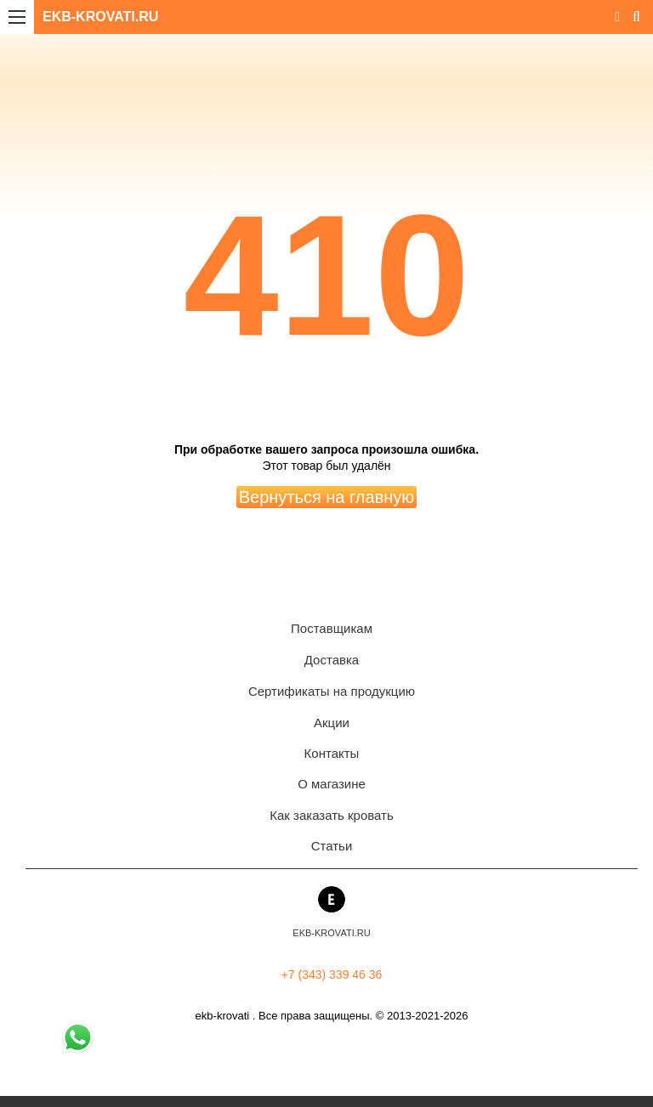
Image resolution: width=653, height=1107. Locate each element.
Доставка (331, 659)
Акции (331, 722)
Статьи (332, 846)
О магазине (332, 784)
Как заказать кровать (332, 815)
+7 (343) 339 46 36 (332, 974)
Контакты (332, 753)
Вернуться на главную (327, 497)
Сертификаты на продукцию (331, 691)
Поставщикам (331, 628)
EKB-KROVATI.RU (100, 16)
